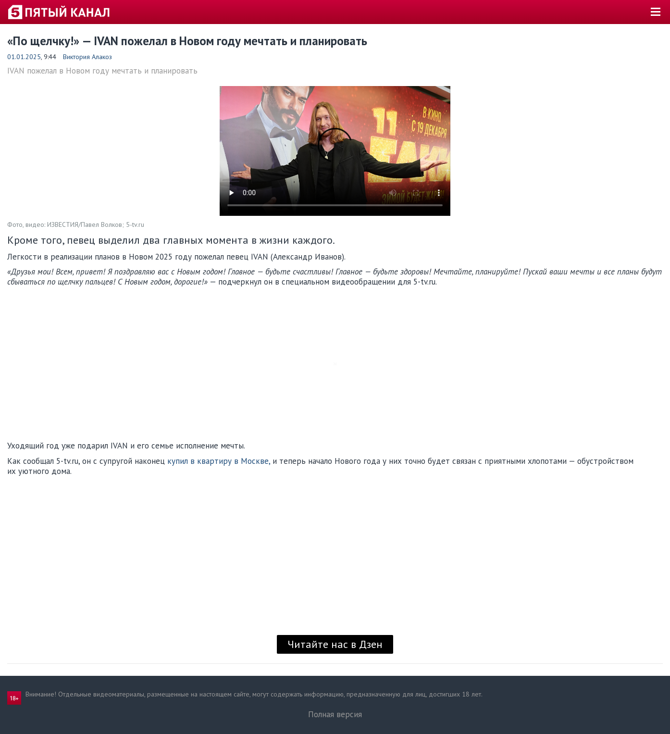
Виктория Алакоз (87, 56)
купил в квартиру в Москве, (218, 461)
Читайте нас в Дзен (335, 644)
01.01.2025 (24, 56)
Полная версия (335, 714)
